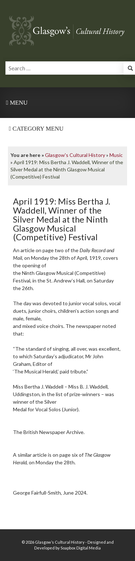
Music (116, 155)
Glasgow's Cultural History (75, 155)
